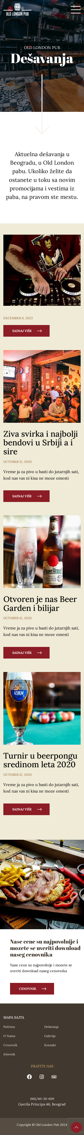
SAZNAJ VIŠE (22, 331)
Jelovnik (9, 1054)
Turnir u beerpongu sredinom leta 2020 (40, 760)
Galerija (49, 1036)
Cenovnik (27, 989)
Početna (9, 1027)
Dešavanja (51, 1027)
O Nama (9, 1036)
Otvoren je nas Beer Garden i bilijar (40, 603)
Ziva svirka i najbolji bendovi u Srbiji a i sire (40, 443)
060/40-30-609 (42, 1099)
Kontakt (50, 1045)
